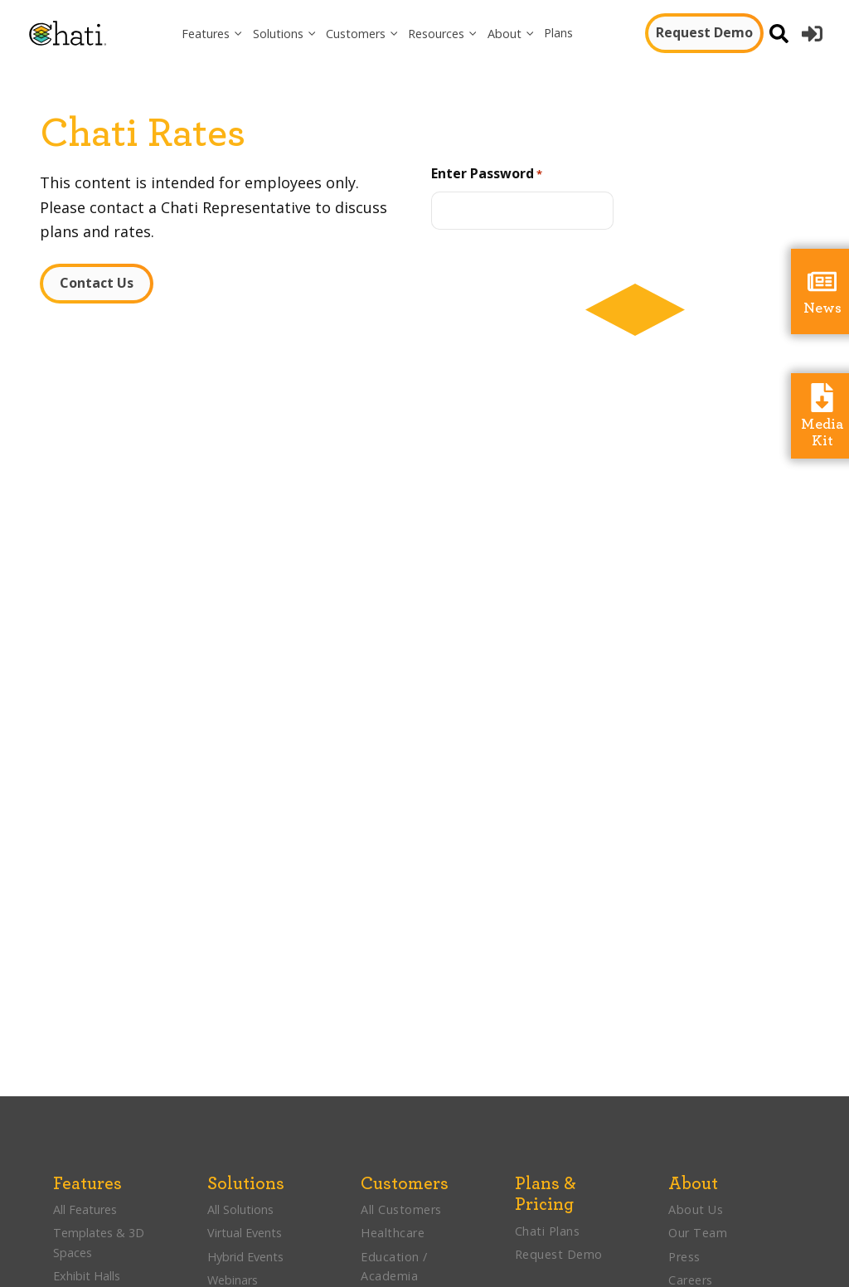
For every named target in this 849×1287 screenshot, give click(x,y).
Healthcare (392, 1233)
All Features (85, 1209)
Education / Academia (394, 1266)
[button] (212, 33)
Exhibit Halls (86, 1276)
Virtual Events (244, 1233)
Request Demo (704, 32)
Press (684, 1257)
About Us (695, 1209)
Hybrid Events (245, 1257)
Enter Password (486, 173)
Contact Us (96, 283)
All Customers (401, 1209)
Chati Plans (547, 1231)
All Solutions (240, 1209)
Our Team (697, 1233)
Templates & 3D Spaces (98, 1242)
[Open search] (778, 33)
